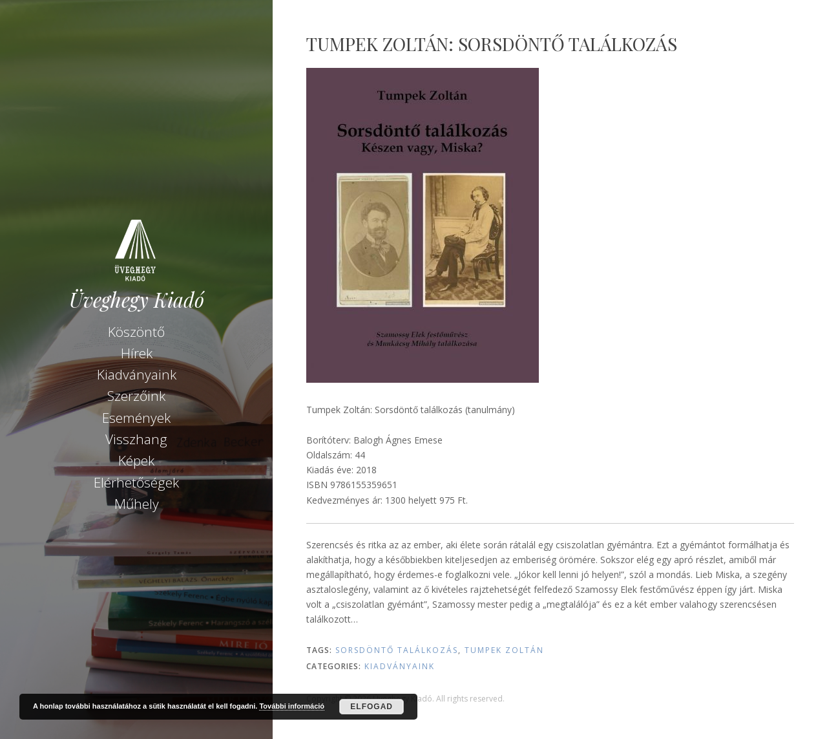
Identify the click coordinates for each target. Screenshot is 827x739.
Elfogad (371, 706)
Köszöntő (136, 332)
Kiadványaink (136, 374)
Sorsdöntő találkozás (396, 650)
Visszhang (136, 439)
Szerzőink (136, 396)
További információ (291, 706)
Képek (136, 460)
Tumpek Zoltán (504, 650)
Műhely (136, 504)
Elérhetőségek (136, 482)
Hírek (136, 353)
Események (136, 418)
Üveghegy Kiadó (136, 299)
